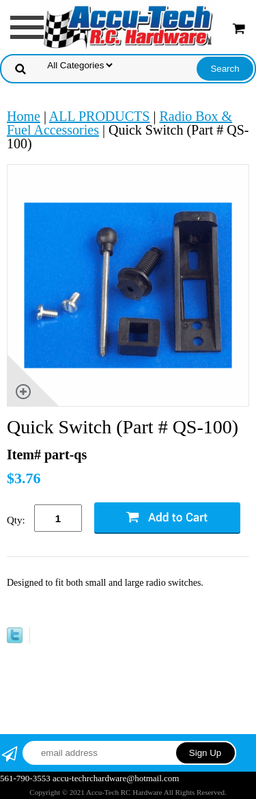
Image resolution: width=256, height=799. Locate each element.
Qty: (16, 520)
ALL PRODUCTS (99, 116)
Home (23, 116)
